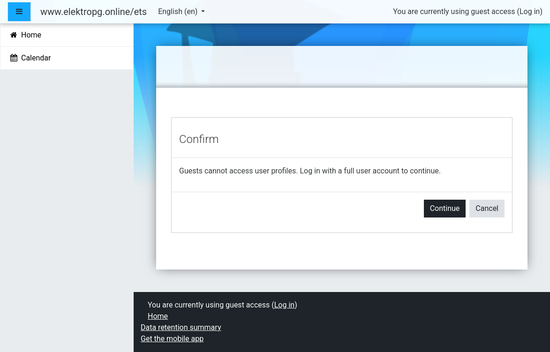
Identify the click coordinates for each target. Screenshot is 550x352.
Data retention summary (181, 327)
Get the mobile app (172, 338)
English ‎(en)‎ (178, 11)
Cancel (486, 208)
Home (158, 316)
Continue (445, 208)
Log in (530, 11)
